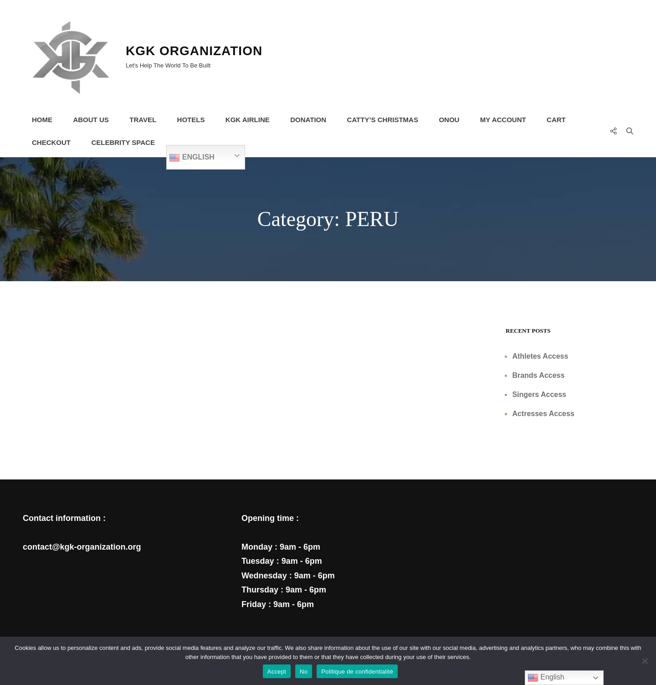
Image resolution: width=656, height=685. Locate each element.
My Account (504, 120)
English (192, 157)
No (304, 671)
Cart (556, 120)
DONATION (309, 120)
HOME (42, 120)
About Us (91, 120)
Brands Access (538, 375)
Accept (276, 671)
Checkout (51, 142)
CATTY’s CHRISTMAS (382, 120)
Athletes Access (540, 356)
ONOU (449, 120)
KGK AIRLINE (248, 120)
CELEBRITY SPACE (123, 142)
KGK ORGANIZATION (194, 51)
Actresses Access (543, 413)
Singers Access (539, 394)
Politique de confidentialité (357, 671)
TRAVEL (142, 120)
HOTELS (191, 120)
